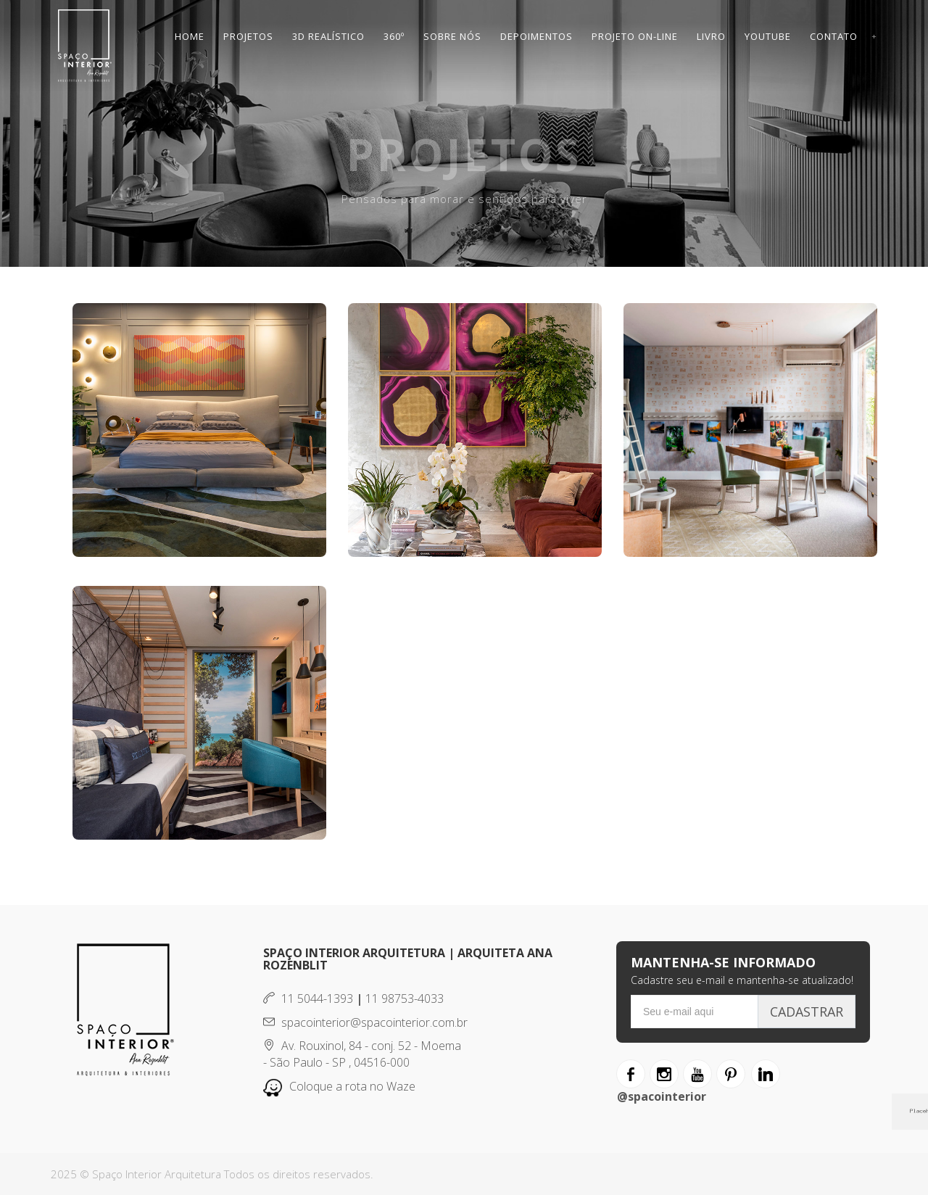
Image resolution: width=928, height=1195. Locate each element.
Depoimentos (536, 36)
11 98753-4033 (404, 998)
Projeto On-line (635, 36)
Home (189, 36)
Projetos (248, 36)
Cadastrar (806, 1011)
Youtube (768, 36)
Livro (711, 36)
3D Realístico (328, 36)
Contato (834, 36)
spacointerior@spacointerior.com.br (365, 1022)
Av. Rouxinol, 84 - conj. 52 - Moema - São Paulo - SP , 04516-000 (362, 1054)
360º (394, 36)
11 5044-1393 (308, 998)
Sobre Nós (452, 36)
